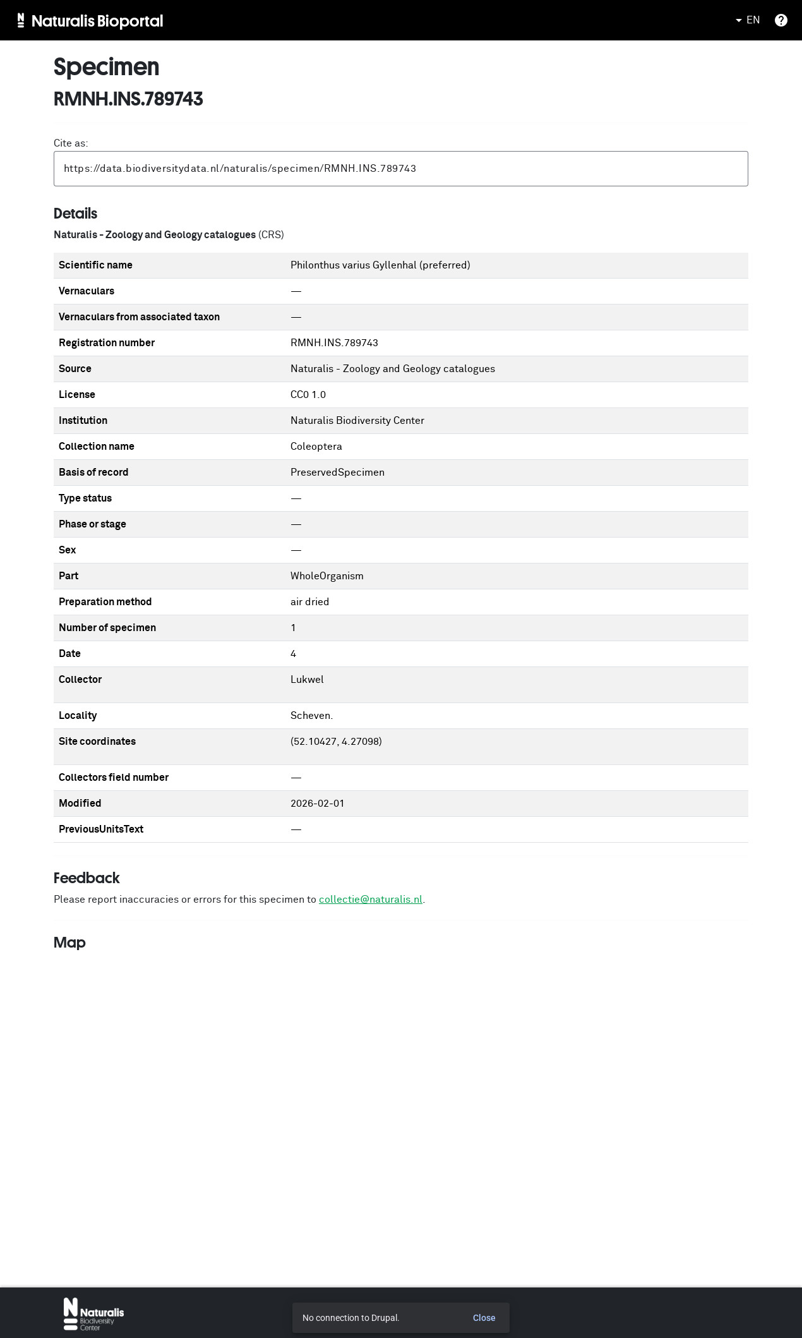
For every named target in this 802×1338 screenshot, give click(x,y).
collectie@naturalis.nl (370, 900)
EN (745, 20)
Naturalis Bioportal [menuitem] (98, 20)
